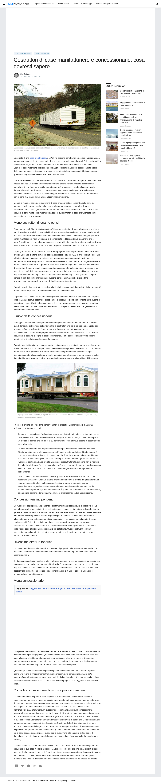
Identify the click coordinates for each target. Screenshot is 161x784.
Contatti (73, 780)
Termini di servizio (40, 780)
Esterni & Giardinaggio (82, 4)
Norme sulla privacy (58, 780)
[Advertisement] (80, 30)
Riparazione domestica (44, 4)
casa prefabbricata (38, 158)
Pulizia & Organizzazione (107, 4)
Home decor (63, 4)
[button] (16, 766)
